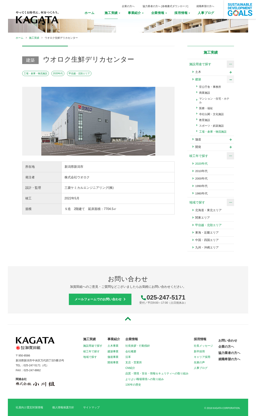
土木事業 (113, 346)
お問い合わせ (227, 340)
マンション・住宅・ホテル (214, 100)
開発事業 (113, 362)
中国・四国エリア (207, 240)
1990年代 (201, 186)
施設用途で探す (92, 346)
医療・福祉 (206, 108)
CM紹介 (130, 368)
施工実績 (111, 13)
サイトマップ (91, 407)
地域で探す (90, 357)
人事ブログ (206, 13)
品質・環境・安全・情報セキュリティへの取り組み (157, 373)
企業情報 (157, 13)
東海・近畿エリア (207, 233)
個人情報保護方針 (63, 407)
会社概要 (130, 351)
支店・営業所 (133, 362)
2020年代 (58, 73)
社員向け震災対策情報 (29, 407)
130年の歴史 (133, 384)
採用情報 (181, 13)
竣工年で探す (91, 351)
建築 (198, 80)
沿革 (128, 357)
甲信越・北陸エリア (79, 73)
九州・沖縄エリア (207, 247)
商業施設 (204, 93)
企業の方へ (128, 6)
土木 (198, 72)
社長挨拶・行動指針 (137, 346)
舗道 (198, 139)
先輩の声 (199, 362)
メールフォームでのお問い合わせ (100, 299)
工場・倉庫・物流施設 (35, 73)
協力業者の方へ (151, 6)
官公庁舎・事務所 (210, 87)
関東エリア (202, 218)
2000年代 (201, 179)
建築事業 (113, 351)
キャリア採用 (202, 357)
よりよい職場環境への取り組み (144, 379)
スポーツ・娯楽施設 (211, 125)
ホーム (89, 13)
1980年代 (201, 193)
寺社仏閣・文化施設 (211, 114)
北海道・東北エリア (208, 210)
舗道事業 (113, 357)
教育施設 (204, 120)
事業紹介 (134, 13)
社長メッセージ (203, 346)
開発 (198, 147)
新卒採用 (199, 351)
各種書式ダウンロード (175, 6)
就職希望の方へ (205, 6)
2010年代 (201, 171)
